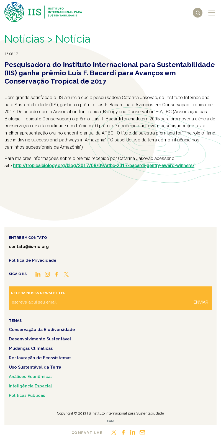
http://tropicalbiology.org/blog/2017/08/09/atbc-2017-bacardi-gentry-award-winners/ (103, 165)
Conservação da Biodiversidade (42, 329)
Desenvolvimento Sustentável (40, 339)
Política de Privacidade (32, 260)
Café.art (110, 421)
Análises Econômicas (31, 376)
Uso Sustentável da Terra (35, 367)
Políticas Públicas (27, 395)
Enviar (201, 302)
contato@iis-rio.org (29, 246)
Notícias (24, 39)
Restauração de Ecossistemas (40, 357)
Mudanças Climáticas (31, 348)
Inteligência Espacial (30, 386)
